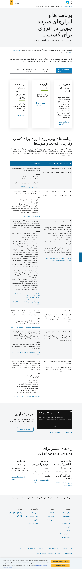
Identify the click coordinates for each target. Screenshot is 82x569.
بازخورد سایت (34, 520)
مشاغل (68, 530)
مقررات (41, 548)
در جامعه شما (66, 537)
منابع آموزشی (66, 523)
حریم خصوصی (30, 548)
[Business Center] (54, 419)
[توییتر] (18, 512)
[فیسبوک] (21, 512)
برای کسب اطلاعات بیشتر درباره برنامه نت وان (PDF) (25, 327)
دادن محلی (67, 520)
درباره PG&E (66, 513)
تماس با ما (35, 513)
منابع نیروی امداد (65, 527)
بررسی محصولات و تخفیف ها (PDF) (30, 187)
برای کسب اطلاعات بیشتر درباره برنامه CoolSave (26, 396)
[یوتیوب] (10, 512)
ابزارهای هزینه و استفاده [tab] (31, 70)
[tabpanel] (41, 237)
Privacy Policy (38, 565)
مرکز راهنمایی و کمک (31, 516)
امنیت (20, 548)
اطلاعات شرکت (65, 516)
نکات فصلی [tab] (20, 69)
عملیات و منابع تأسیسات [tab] (46, 70)
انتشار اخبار (51, 516)
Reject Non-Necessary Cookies (60, 561)
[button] (71, 2)
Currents (51, 513)
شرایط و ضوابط (53, 548)
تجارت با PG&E (33, 523)
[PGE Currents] (18, 516)
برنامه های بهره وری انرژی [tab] (64, 70)
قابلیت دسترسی (67, 548)
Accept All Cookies (60, 565)
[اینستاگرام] (21, 516)
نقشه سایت (68, 553)
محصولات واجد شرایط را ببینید (32, 216)
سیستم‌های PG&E (65, 534)
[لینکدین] (14, 512)
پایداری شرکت (50, 520)
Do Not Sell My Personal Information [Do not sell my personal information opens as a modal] (49, 553)
